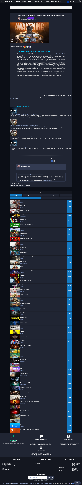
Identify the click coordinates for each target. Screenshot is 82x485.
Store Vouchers (75, 462)
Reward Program (75, 464)
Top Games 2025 (75, 469)
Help (77, 483)
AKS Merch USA (75, 470)
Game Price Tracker (76, 463)
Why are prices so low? (6, 464)
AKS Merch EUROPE (76, 472)
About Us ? (3, 462)
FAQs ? (2, 468)
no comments (33, 19)
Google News (47, 180)
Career (37, 483)
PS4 (18, 98)
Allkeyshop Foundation (46, 483)
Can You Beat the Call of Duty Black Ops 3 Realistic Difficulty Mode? (28, 147)
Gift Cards (74, 465)
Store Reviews (75, 468)
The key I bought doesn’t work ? (8, 465)
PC (60, 462)
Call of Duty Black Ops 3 (58, 53)
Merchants (37, 463)
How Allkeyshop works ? (6, 463)
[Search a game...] (41, 7)
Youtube (54, 462)
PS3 (14, 98)
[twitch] (70, 483)
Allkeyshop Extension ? (6, 469)
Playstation (61, 467)
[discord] (71, 483)
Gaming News (30, 18)
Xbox (60, 464)
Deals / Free (74, 467)
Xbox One (64, 97)
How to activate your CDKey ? (7, 467)
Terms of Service (6, 483)
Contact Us (32, 483)
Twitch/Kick (37, 462)
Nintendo (61, 470)
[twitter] (54, 161)
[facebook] (52, 161)
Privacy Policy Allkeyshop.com (20, 483)
